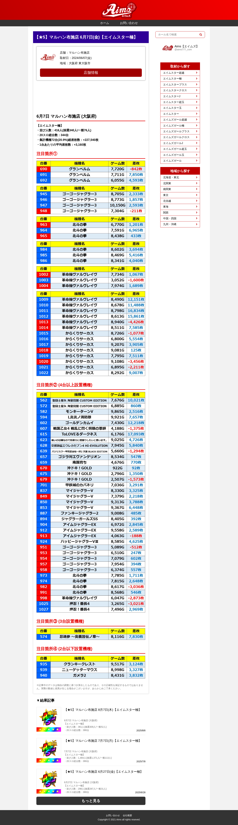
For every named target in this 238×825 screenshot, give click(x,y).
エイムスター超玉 (173, 102)
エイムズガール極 (173, 125)
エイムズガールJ (173, 143)
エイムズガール (172, 160)
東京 (165, 195)
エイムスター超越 (173, 72)
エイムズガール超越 (175, 119)
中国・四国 (169, 218)
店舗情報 (91, 73)
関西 (165, 212)
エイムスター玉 (172, 107)
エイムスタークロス (175, 90)
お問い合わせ (129, 23)
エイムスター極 (172, 78)
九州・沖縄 (169, 224)
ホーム (104, 23)
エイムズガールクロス (176, 137)
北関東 (167, 183)
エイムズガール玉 (173, 154)
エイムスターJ (171, 96)
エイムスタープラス (175, 84)
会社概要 (127, 815)
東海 (165, 206)
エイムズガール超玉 (175, 148)
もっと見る (90, 801)
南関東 (167, 189)
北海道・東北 (171, 177)
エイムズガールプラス (176, 131)
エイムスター (171, 113)
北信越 (167, 200)
